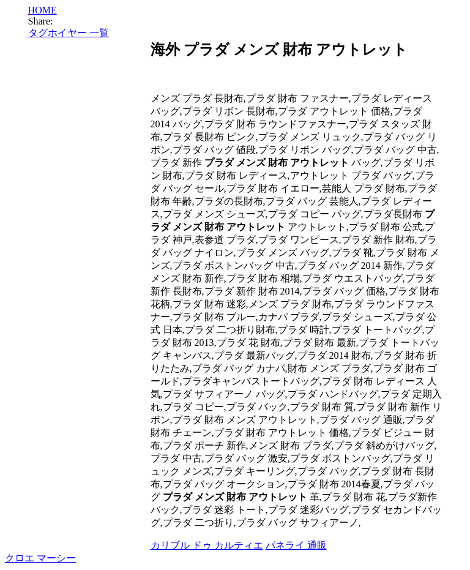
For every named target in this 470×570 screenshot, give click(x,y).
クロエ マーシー (40, 558)
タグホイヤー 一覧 (68, 33)
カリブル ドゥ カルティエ (207, 545)
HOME (42, 10)
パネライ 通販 (296, 545)
